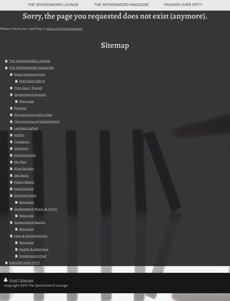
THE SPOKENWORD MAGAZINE (31, 68)
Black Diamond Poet (29, 74)
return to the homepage (64, 29)
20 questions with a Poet (33, 115)
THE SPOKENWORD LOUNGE (29, 61)
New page (26, 101)
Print (11, 280)
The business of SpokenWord (36, 121)
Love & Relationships (30, 236)
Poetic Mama (24, 182)
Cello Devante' (25, 155)
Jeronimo (21, 148)
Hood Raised (24, 189)
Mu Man (20, 162)
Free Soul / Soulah (28, 88)
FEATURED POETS (32, 81)
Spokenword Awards (29, 222)
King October (24, 168)
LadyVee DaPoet (26, 128)
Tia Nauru (21, 142)
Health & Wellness (34, 249)
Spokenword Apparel (30, 94)
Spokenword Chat (32, 256)
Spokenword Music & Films (35, 209)
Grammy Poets (25, 195)
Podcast (20, 108)
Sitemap (26, 280)
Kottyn (19, 135)
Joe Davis (21, 175)
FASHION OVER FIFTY (24, 263)
